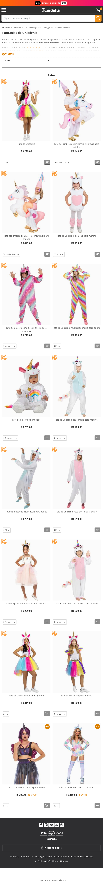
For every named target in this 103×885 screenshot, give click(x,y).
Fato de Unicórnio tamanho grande (26, 695)
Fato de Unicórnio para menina (76, 695)
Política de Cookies (47, 861)
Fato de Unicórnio (26, 144)
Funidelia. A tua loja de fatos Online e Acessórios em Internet (51, 10)
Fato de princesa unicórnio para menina (26, 603)
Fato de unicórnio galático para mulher (26, 787)
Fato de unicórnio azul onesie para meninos (77, 420)
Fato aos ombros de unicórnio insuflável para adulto (76, 146)
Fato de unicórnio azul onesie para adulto (26, 512)
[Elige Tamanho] (6, 162)
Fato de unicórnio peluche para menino (76, 236)
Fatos (7, 60)
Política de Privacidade (81, 856)
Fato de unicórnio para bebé (26, 420)
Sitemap (64, 861)
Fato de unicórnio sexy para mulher (76, 787)
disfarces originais (35, 47)
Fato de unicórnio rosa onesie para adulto (77, 512)
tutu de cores (38, 50)
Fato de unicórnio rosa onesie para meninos (77, 603)
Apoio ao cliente (51, 848)
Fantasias (17, 27)
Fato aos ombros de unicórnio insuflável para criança (26, 238)
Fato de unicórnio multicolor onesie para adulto (76, 328)
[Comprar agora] (47, 162)
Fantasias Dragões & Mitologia (36, 27)
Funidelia (6, 27)
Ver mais (9, 54)
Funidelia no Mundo (20, 856)
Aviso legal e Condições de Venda (50, 856)
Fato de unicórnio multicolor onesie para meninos (26, 330)
